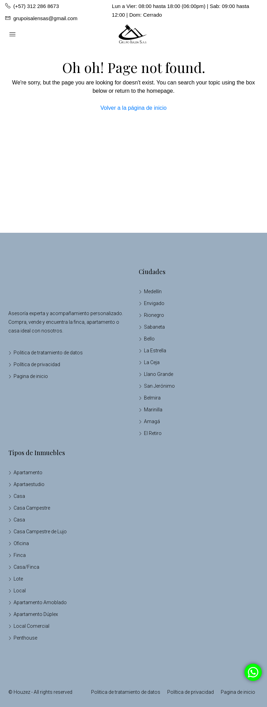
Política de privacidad (37, 364)
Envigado (154, 303)
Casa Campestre (32, 508)
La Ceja (152, 362)
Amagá (152, 421)
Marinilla (153, 409)
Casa (19, 496)
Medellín (153, 291)
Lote (18, 579)
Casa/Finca (26, 567)
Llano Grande (158, 374)
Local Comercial (31, 626)
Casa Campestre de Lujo (40, 531)
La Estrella (155, 350)
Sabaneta (154, 327)
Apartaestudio (29, 484)
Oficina (21, 543)
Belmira (152, 398)
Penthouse (25, 638)
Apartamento (28, 472)
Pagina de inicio (31, 376)
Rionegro (154, 315)
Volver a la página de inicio (133, 108)
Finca (20, 555)
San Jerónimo (159, 386)
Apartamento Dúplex (36, 614)
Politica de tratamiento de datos (48, 352)
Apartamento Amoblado (40, 602)
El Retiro (153, 433)
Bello (149, 339)
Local (20, 590)
